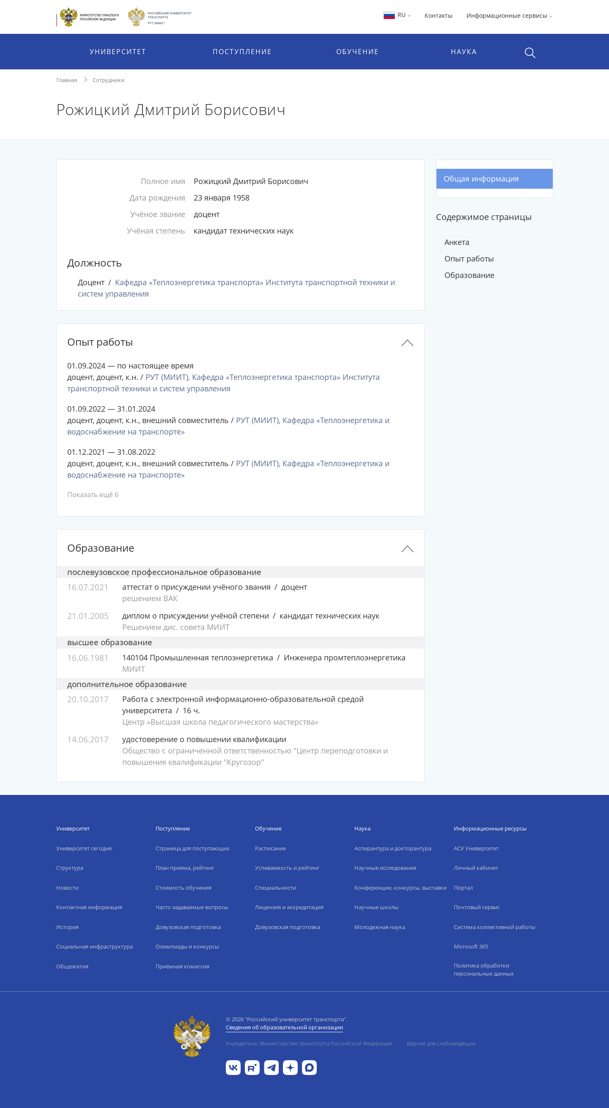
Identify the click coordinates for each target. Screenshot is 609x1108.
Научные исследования (385, 868)
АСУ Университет (476, 848)
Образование (469, 275)
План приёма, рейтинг (185, 868)
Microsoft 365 (471, 946)
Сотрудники (108, 80)
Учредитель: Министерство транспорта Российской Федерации (309, 1043)
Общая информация (481, 178)
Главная (66, 80)
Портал (463, 887)
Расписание (270, 848)
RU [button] (397, 15)
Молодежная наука (379, 927)
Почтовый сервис (477, 907)
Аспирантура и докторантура (392, 848)
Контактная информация (89, 907)
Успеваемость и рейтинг (287, 868)
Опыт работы (469, 258)
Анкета (456, 242)
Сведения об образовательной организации (284, 1027)
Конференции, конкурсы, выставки (400, 887)
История (67, 927)
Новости (67, 887)
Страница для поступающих (193, 848)
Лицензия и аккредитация (289, 907)
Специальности (275, 887)
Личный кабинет (476, 868)
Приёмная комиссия (182, 966)
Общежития (72, 966)
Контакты (439, 15)
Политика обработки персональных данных (484, 970)
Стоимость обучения (183, 887)
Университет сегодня (84, 848)
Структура (69, 868)
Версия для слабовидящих (441, 1043)
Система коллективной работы (494, 927)
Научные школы (376, 907)
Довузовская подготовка (188, 927)
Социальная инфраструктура (94, 946)
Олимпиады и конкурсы (187, 946)
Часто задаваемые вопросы (192, 907)
